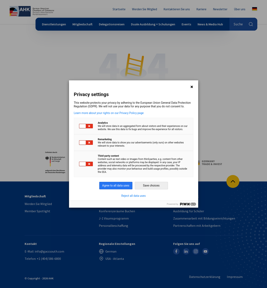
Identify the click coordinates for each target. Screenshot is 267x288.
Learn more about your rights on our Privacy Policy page (109, 113)
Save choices (151, 185)
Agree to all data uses (115, 185)
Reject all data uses (133, 195)
